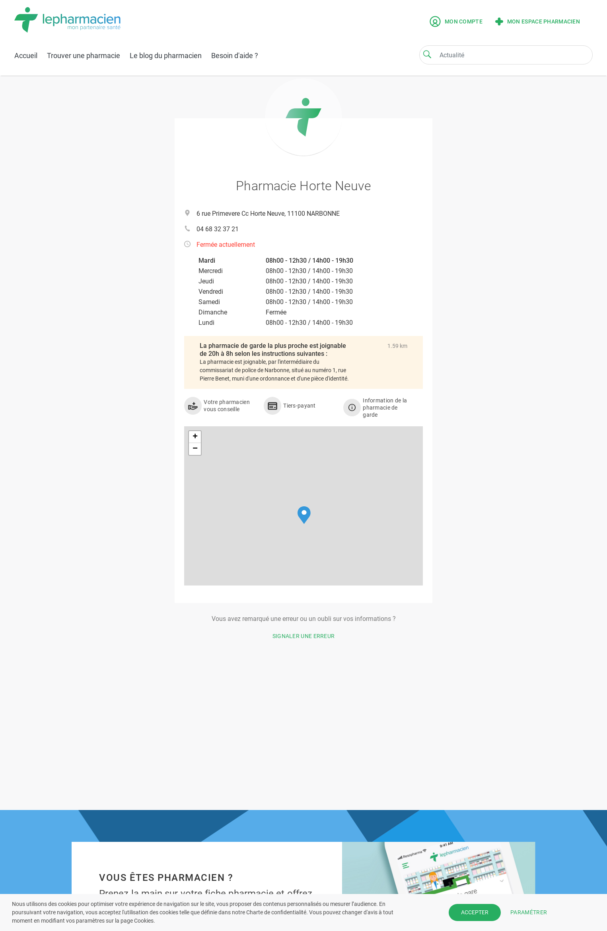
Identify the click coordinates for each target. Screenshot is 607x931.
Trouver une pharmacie (83, 55)
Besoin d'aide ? (234, 55)
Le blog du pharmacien (166, 55)
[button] (304, 515)
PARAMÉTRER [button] (528, 912)
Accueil (25, 55)
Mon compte (456, 21)
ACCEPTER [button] (474, 912)
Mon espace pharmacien (537, 21)
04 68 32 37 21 (217, 229)
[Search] (427, 54)
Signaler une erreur (303, 636)
